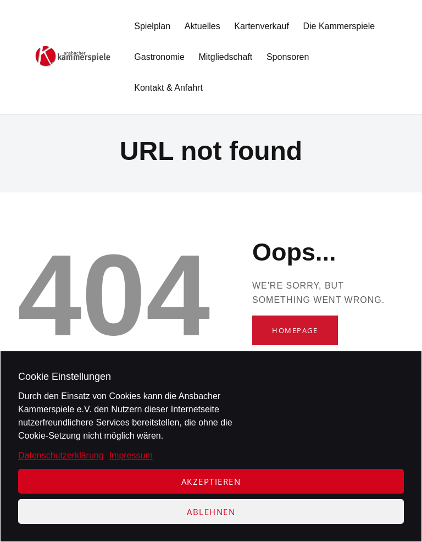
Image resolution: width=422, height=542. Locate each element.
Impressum (131, 455)
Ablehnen (211, 511)
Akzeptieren (211, 481)
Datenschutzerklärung (61, 455)
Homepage (295, 330)
